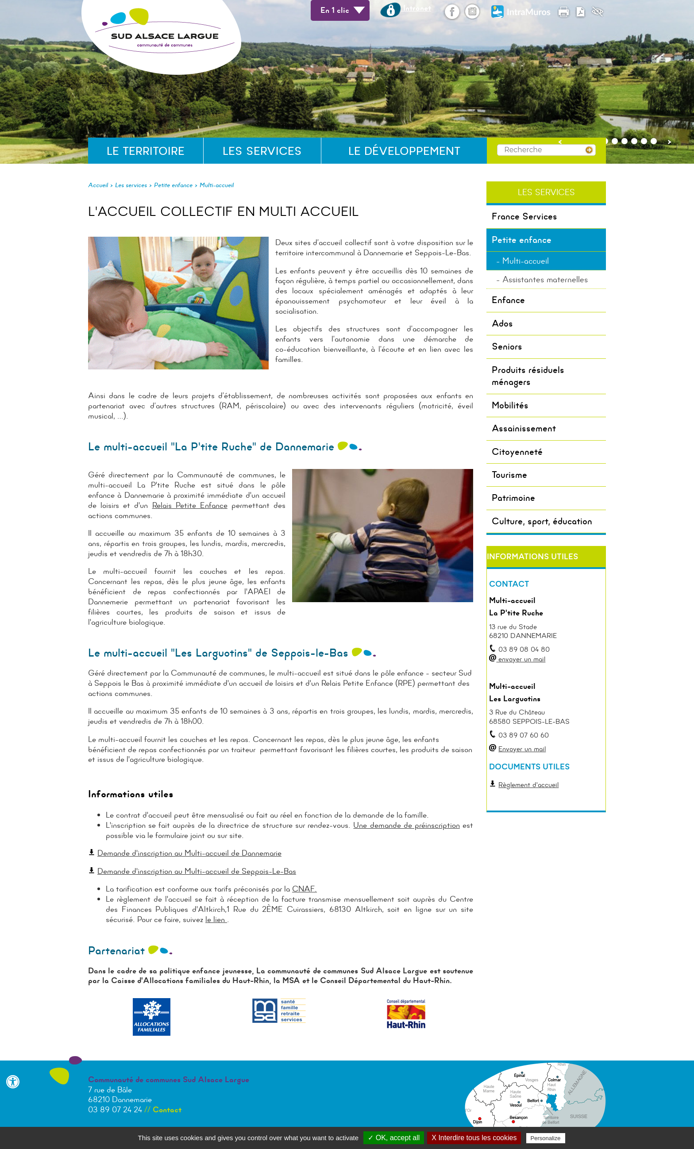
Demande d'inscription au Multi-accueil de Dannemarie (189, 853)
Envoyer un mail (522, 748)
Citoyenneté (517, 452)
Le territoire (146, 151)
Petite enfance (173, 185)
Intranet (405, 8)
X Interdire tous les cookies (474, 1137)
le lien (216, 919)
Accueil (98, 185)
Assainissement (524, 428)
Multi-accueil (217, 185)
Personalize (546, 1138)
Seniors (507, 346)
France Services (524, 216)
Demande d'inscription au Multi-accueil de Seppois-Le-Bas (196, 871)
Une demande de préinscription (406, 825)
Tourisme (509, 475)
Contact (167, 1109)
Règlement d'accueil (528, 784)
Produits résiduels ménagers (528, 376)
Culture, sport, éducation (542, 521)
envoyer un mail (520, 659)
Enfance (508, 300)
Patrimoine (513, 498)
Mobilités (510, 405)
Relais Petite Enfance (189, 505)
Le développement (404, 151)
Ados (502, 323)
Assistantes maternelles (545, 279)
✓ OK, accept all (394, 1137)
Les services (262, 151)
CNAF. (304, 889)
